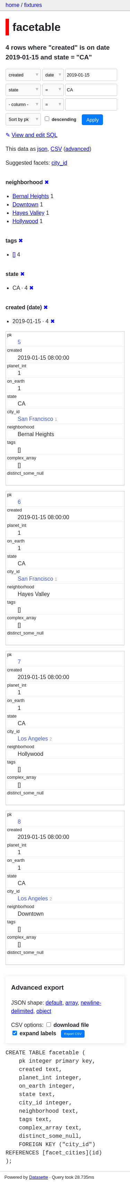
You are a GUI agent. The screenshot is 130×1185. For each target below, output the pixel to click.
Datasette (38, 1177)
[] (14, 255)
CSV (56, 149)
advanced (77, 149)
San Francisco (35, 419)
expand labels (34, 1033)
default (54, 1003)
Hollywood (25, 221)
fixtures (33, 5)
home (12, 5)
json (42, 149)
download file (67, 1025)
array (72, 1003)
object (43, 1011)
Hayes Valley (28, 213)
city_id (59, 163)
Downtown (25, 204)
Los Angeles (33, 739)
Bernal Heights (30, 196)
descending (60, 119)
